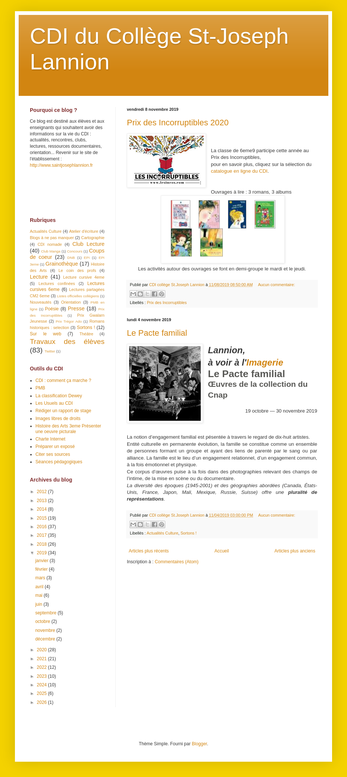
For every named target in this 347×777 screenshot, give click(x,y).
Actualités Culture (162, 533)
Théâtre (86, 334)
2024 (42, 684)
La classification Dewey (58, 395)
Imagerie (264, 362)
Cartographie (92, 237)
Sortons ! (189, 533)
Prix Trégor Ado (69, 321)
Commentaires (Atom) (176, 561)
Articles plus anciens (295, 551)
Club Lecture (88, 244)
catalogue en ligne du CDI (239, 171)
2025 (42, 693)
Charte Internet (50, 439)
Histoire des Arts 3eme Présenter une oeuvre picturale (68, 428)
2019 (42, 552)
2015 (42, 518)
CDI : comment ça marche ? (63, 380)
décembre (45, 639)
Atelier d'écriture (83, 231)
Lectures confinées (56, 283)
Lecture (39, 277)
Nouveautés (40, 302)
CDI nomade (50, 244)
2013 (42, 500)
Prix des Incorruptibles (167, 302)
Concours (74, 251)
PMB (40, 388)
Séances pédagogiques (58, 461)
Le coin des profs (77, 270)
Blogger (199, 743)
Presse (76, 308)
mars (40, 577)
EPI (87, 258)
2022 (42, 667)
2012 (42, 491)
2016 (42, 526)
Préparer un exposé (55, 446)
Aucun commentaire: (276, 284)
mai (39, 595)
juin (39, 604)
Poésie (52, 308)
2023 (42, 676)
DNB (71, 258)
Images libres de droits (58, 418)
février (42, 569)
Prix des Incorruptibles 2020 (178, 122)
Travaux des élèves (67, 341)
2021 (42, 658)
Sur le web (45, 333)
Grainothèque (62, 264)
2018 (42, 544)
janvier (42, 560)
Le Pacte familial (157, 333)
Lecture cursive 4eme (83, 277)
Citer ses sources (52, 454)
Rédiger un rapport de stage (63, 410)
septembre (46, 612)
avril (39, 586)
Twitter (49, 351)
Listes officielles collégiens (78, 296)
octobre (43, 621)
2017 (42, 535)
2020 (42, 649)
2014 (42, 509)
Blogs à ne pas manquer (52, 237)
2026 (42, 702)
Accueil (222, 551)
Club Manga (50, 251)
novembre (45, 630)
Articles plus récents (149, 551)
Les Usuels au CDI (54, 403)
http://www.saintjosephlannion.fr (61, 165)
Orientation (71, 302)
